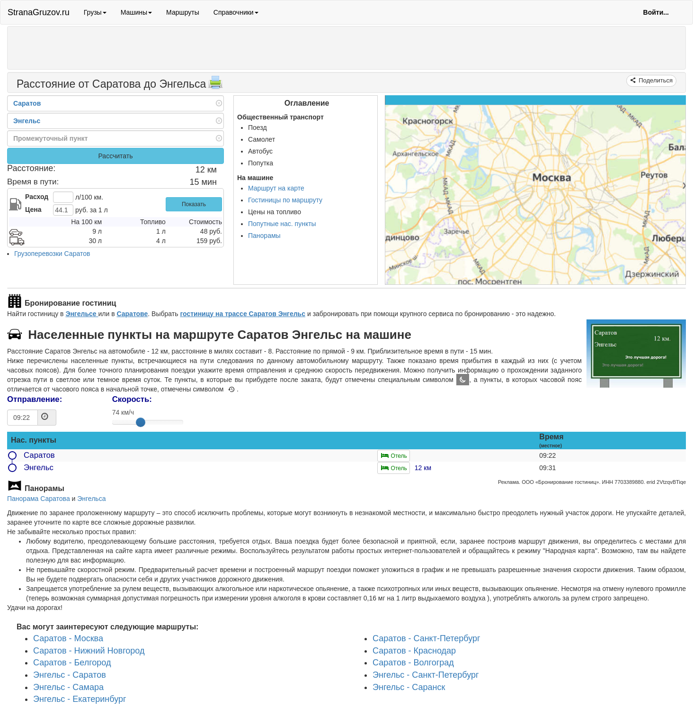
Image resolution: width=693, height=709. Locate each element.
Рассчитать (115, 156)
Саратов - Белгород (72, 663)
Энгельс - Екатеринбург (79, 699)
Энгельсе (81, 314)
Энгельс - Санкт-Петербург (426, 675)
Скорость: (132, 399)
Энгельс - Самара (68, 687)
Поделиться (655, 80)
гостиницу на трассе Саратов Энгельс (242, 314)
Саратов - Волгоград (413, 663)
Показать (194, 204)
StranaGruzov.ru (39, 12)
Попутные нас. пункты (282, 223)
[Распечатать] (215, 85)
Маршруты (182, 12)
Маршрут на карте (276, 188)
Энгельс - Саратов (69, 675)
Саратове (132, 314)
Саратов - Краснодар (414, 650)
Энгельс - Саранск (409, 687)
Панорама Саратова (38, 498)
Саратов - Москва (68, 638)
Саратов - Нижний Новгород (88, 650)
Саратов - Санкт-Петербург (426, 638)
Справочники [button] (235, 12)
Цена (33, 209)
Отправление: (34, 399)
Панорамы (264, 235)
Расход (36, 196)
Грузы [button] (95, 12)
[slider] (140, 422)
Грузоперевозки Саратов (52, 253)
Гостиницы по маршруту (285, 200)
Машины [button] (136, 12)
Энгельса (91, 498)
